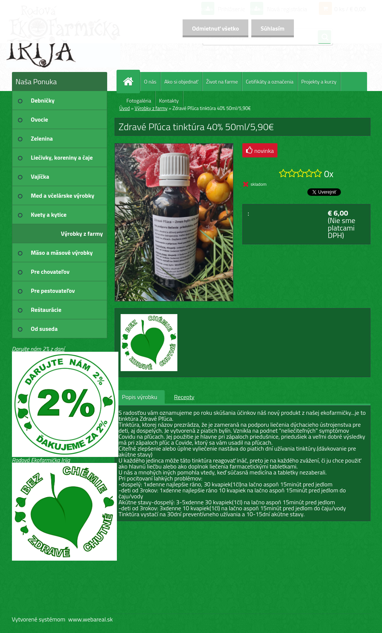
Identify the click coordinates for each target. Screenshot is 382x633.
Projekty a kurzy (318, 81)
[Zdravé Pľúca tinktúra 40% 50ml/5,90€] (174, 146)
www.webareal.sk (90, 619)
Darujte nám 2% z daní (38, 348)
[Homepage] (131, 81)
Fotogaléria (139, 100)
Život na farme (222, 81)
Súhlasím (273, 28)
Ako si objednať (181, 81)
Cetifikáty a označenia (270, 81)
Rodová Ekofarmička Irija (41, 459)
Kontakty (169, 100)
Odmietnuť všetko (215, 28)
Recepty (184, 396)
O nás (150, 81)
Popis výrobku (140, 396)
